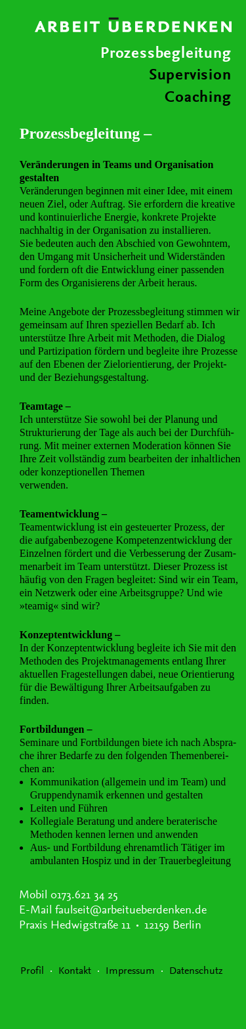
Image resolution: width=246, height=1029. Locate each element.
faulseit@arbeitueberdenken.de (131, 911)
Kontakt (74, 971)
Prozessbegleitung (166, 54)
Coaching (198, 98)
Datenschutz (196, 971)
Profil (32, 971)
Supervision (190, 75)
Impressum (130, 971)
